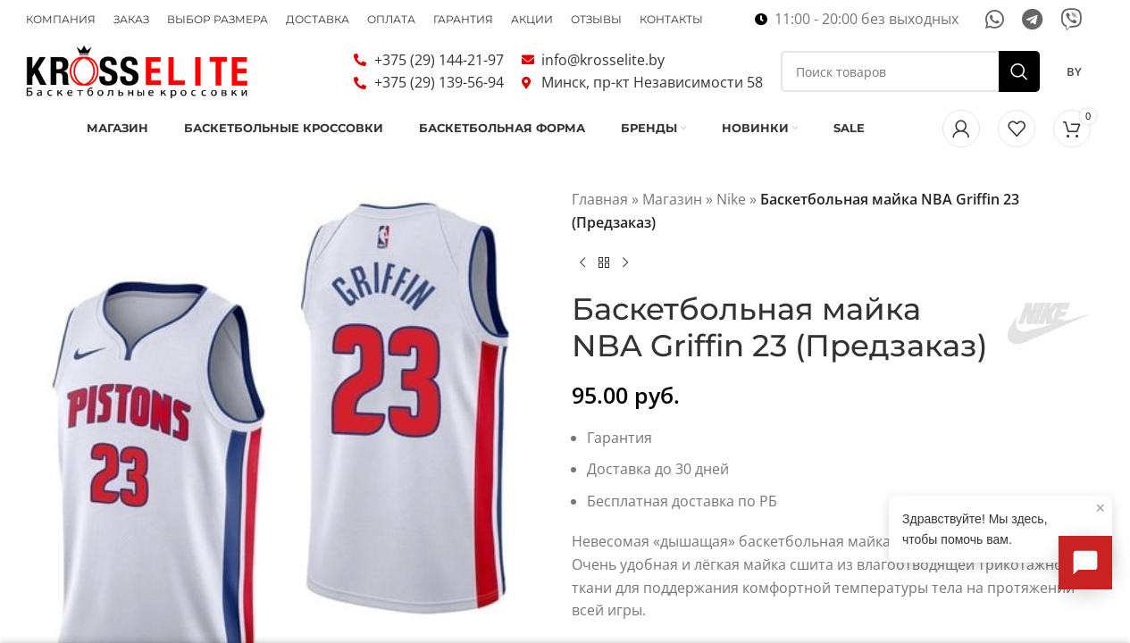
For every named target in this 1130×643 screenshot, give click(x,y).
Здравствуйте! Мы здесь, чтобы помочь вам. (1003, 522)
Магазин (672, 222)
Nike (731, 222)
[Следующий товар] (625, 285)
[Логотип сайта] (137, 80)
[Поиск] (910, 82)
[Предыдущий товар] (582, 285)
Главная (600, 222)
